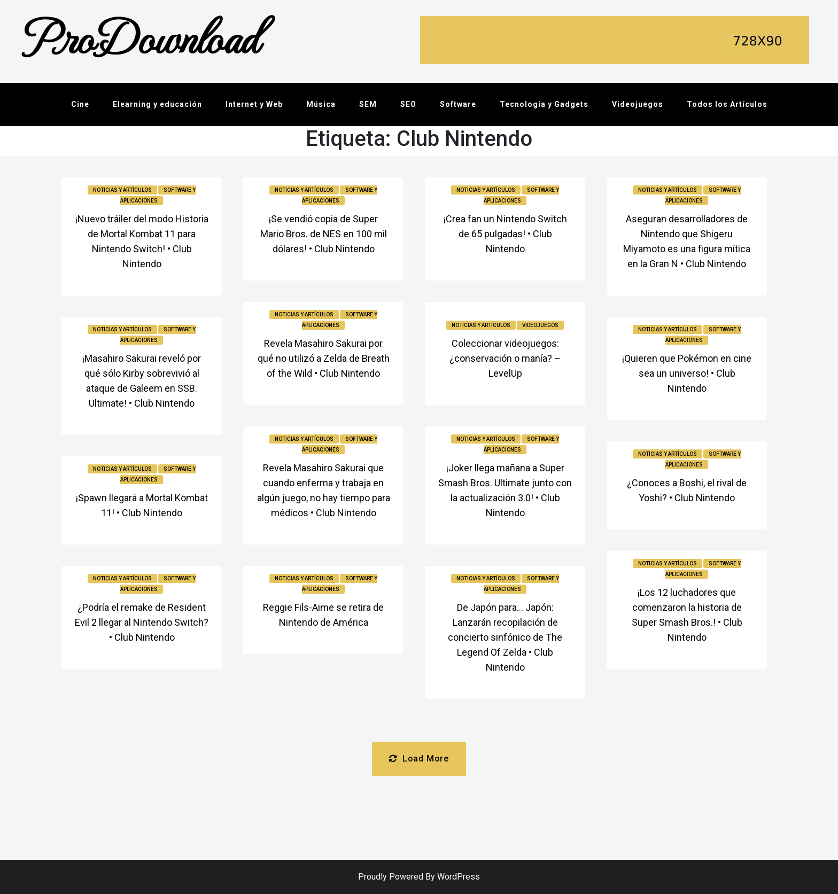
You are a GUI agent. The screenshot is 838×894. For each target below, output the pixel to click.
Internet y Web (254, 104)
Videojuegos (637, 104)
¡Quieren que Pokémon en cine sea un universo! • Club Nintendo (686, 373)
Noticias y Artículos (122, 190)
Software (458, 104)
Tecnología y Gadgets (544, 104)
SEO (408, 104)
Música (321, 104)
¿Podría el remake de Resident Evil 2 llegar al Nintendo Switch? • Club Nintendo (141, 622)
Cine (80, 104)
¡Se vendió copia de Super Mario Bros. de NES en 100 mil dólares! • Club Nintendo (323, 233)
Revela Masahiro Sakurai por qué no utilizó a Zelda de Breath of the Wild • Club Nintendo (324, 358)
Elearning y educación (157, 104)
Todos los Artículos (727, 104)
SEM (368, 104)
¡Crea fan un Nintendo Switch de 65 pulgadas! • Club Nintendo (505, 233)
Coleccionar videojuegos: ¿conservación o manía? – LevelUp (505, 358)
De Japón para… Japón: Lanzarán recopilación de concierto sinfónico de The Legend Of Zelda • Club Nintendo (505, 637)
